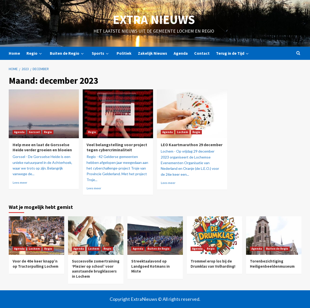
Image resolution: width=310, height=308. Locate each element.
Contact (202, 53)
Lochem (182, 132)
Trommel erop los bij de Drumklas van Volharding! (213, 264)
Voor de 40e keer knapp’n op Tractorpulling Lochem (35, 264)
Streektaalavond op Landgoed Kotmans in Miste (150, 266)
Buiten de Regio (67, 53)
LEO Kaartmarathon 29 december (191, 144)
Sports (101, 53)
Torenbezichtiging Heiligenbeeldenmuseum (272, 264)
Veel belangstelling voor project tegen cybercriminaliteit (117, 147)
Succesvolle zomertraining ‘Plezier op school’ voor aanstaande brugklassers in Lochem (95, 269)
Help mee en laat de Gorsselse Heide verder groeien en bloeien (42, 147)
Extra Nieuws (154, 19)
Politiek (124, 53)
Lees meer (20, 182)
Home (14, 53)
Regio (34, 53)
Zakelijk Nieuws (152, 53)
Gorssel (34, 132)
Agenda (181, 53)
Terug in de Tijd (233, 53)
